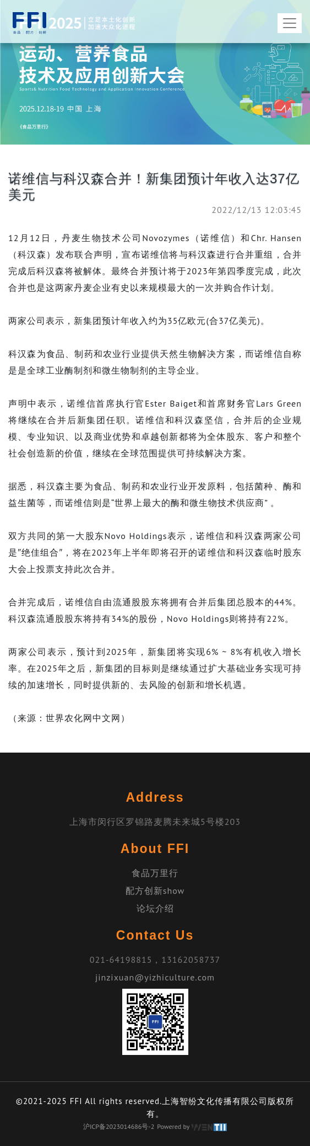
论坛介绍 (155, 908)
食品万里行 (155, 872)
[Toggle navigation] (290, 23)
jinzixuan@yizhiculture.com (155, 977)
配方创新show (155, 890)
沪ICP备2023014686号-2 (118, 1126)
